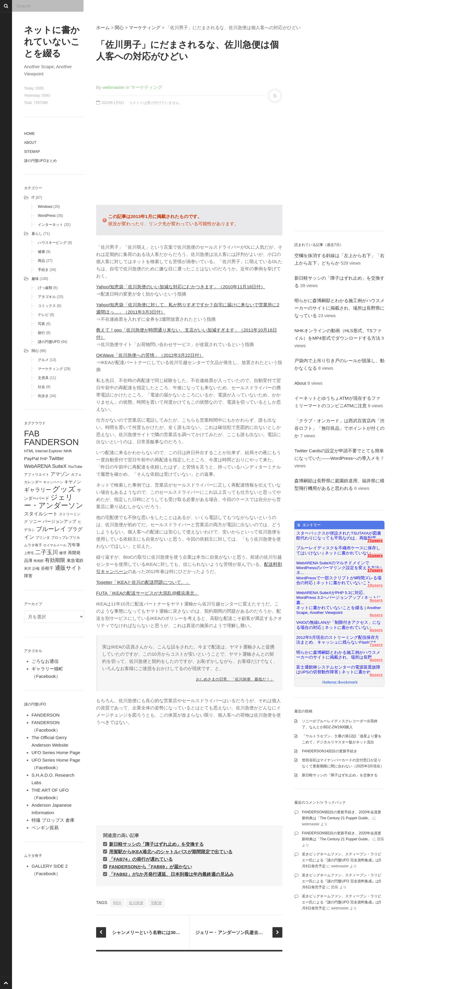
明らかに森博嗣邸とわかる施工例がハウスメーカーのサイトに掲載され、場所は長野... (338, 655)
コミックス (47, 306)
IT (33, 198)
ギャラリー (37, 490)
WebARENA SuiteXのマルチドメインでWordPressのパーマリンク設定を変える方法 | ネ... (338, 565)
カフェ (76, 474)
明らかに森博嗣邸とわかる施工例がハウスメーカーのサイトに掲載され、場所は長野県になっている (339, 308)
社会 (41, 387)
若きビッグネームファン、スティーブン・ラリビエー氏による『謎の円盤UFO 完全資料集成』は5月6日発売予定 (341, 860)
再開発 (74, 552)
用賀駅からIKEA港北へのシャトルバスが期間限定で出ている (170, 851)
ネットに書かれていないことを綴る (52, 41)
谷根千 (47, 568)
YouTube (75, 467)
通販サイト (68, 568)
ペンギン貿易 (45, 827)
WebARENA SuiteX (45, 466)
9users (376, 600)
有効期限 (55, 560)
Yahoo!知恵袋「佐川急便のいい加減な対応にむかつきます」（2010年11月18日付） (180, 286)
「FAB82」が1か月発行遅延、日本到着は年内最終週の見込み (171, 874)
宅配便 (156, 903)
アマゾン (60, 474)
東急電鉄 (75, 560)
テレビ (43, 315)
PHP (43, 459)
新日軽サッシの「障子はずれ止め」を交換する (156, 844)
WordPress (47, 216)
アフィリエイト (36, 474)
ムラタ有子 (33, 545)
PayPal (31, 458)
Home (29, 134)
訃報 (36, 568)
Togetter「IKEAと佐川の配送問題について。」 (143, 582)
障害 (28, 576)
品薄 (28, 560)
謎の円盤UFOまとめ (40, 161)
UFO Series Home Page (56, 752)
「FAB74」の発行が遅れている (141, 859)
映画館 (39, 561)
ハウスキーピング (52, 243)
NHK (68, 451)
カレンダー (33, 482)
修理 (62, 553)
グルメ (43, 360)
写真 (41, 324)
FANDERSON (51, 442)
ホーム (103, 27)
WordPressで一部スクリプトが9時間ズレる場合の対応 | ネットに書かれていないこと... (338, 580)
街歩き (43, 396)
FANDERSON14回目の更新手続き (329, 751)
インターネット (50, 225)
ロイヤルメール (54, 545)
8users (376, 630)
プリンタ (42, 537)
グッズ (64, 489)
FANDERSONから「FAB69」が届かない (150, 866)
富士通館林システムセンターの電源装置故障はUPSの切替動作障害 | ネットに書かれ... (338, 669)
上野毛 (29, 553)
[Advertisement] (189, 158)
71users (375, 540)
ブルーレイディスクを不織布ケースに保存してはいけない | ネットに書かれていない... (338, 550)
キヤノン (72, 482)
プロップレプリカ (65, 537)
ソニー (35, 521)
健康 (41, 252)
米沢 (27, 568)
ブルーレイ (51, 529)
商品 (41, 261)
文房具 (43, 378)
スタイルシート (41, 513)
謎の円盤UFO (49, 342)
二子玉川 (46, 552)
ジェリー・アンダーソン (53, 501)
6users (376, 659)
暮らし (37, 234)
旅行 (41, 333)
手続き (43, 270)
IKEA (117, 903)
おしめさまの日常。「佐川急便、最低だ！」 (235, 679)
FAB (32, 433)
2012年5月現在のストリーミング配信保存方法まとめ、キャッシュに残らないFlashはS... (337, 640)
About (30, 143)
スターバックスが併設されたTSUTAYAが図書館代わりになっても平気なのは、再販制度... (338, 535)
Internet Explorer (48, 451)
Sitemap (32, 152)
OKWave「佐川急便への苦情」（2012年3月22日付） (150, 355)
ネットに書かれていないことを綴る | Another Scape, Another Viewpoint (338, 610)
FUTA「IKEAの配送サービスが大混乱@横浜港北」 (147, 593)
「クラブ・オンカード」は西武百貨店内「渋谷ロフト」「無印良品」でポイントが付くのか (339, 428)
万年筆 (74, 544)
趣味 (35, 279)
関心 (35, 351)
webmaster (114, 87)
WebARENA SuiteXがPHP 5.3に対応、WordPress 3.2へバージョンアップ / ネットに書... (338, 595)
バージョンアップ (59, 521)
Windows (45, 207)
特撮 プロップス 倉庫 (53, 820)
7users (376, 644)
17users (375, 570)
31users (375, 555)
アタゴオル (47, 297)
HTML (29, 451)
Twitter (56, 458)
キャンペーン (53, 482)
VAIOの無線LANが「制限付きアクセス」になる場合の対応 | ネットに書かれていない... (338, 625)
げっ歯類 (45, 288)
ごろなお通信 (45, 661)
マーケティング (50, 369)
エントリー (309, 525)
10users (375, 585)
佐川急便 (136, 903)
